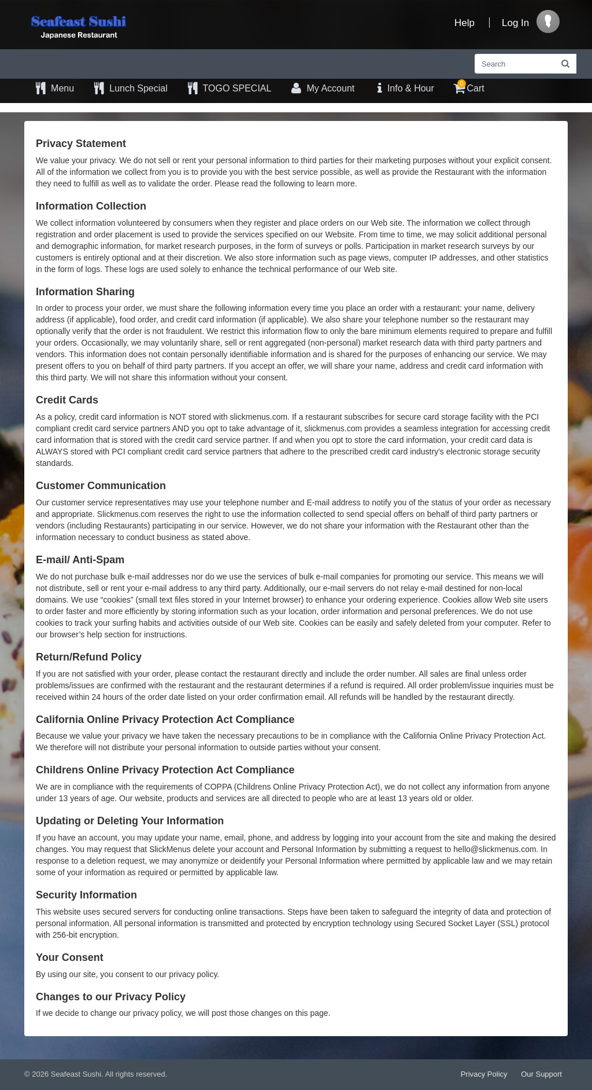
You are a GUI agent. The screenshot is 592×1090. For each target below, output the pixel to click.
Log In (515, 22)
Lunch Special (129, 88)
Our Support (541, 1074)
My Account (321, 88)
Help (464, 22)
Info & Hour (403, 88)
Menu (53, 88)
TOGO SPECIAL (228, 88)
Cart (468, 86)
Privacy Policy (484, 1074)
